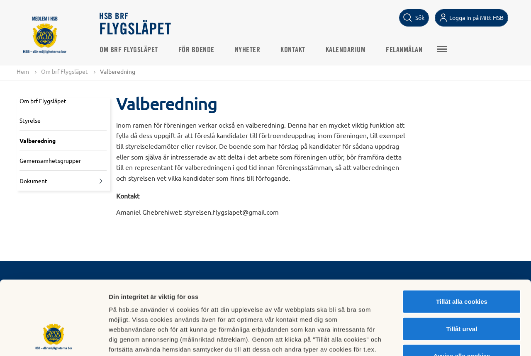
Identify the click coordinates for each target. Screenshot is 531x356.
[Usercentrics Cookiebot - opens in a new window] (53, 340)
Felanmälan (404, 50)
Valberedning (37, 140)
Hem (23, 71)
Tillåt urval (461, 265)
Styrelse (30, 120)
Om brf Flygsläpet (129, 50)
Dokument (33, 180)
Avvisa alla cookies (461, 292)
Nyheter (248, 50)
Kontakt (292, 50)
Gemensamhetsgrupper (50, 160)
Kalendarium (346, 50)
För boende (196, 50)
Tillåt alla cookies (461, 238)
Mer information (441, 339)
